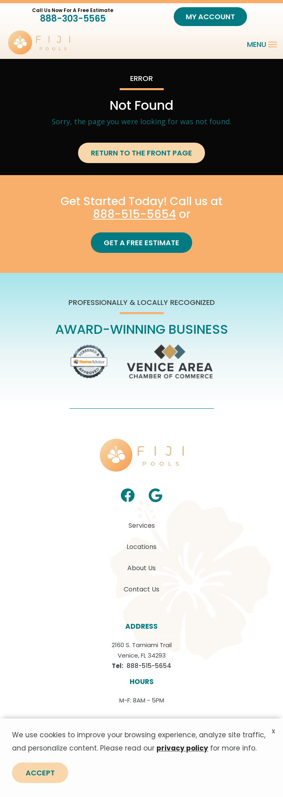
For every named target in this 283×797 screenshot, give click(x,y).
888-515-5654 (134, 214)
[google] (155, 494)
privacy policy (182, 752)
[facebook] (127, 494)
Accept (40, 777)
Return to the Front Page (141, 153)
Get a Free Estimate (141, 243)
